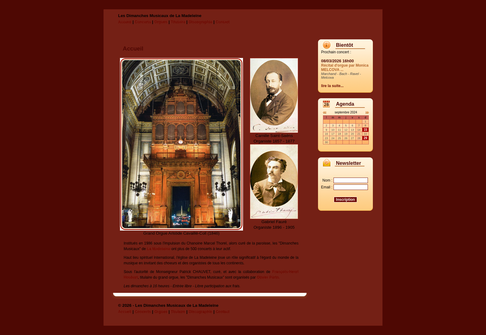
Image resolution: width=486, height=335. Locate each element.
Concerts (143, 22)
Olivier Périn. (268, 277)
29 (365, 138)
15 (365, 129)
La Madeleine (158, 249)
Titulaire (178, 22)
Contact (223, 22)
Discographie (200, 22)
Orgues (160, 22)
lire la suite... (332, 86)
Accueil (124, 22)
